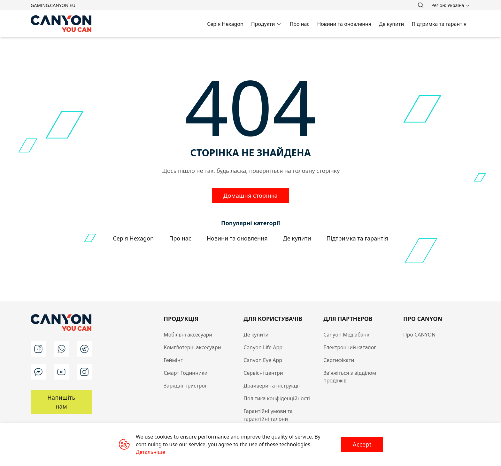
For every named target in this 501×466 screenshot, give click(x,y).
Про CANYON (419, 334)
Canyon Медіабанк (346, 334)
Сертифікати (338, 360)
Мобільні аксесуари (188, 334)
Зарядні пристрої (185, 385)
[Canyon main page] (61, 23)
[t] (84, 349)
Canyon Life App (262, 347)
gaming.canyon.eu (53, 5)
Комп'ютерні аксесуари (192, 347)
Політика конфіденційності (276, 398)
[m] (38, 372)
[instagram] (84, 372)
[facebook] (38, 349)
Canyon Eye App (262, 360)
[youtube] (61, 372)
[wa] (61, 349)
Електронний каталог (349, 347)
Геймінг (173, 360)
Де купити (255, 334)
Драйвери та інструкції (271, 385)
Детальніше (150, 451)
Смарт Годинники (185, 372)
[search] (420, 5)
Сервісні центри (263, 372)
